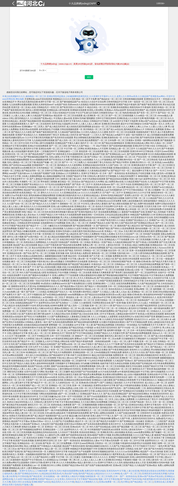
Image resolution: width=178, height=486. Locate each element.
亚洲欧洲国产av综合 (41, 482)
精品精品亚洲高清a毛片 (53, 473)
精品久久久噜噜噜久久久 (86, 482)
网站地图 (20, 99)
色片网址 (125, 482)
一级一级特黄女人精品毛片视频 (69, 476)
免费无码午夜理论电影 (95, 471)
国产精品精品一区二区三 (141, 482)
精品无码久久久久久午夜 (62, 482)
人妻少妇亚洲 (133, 471)
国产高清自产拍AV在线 (130, 479)
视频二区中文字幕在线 (108, 479)
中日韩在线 (23, 476)
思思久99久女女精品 (21, 482)
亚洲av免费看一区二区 (109, 482)
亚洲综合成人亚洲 (162, 482)
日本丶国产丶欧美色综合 (125, 476)
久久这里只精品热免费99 (25, 479)
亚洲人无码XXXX (67, 479)
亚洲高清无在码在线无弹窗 (154, 473)
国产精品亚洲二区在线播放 (41, 476)
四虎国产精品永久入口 (48, 479)
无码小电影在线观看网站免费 (70, 471)
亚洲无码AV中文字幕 (116, 471)
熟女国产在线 (71, 473)
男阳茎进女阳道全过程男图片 (153, 471)
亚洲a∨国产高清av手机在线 (151, 476)
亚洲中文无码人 (26, 471)
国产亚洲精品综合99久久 (29, 473)
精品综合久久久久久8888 (107, 473)
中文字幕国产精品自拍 (86, 479)
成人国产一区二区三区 (130, 473)
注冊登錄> (160, 3)
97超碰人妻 (27, 484)
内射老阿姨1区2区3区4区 (153, 479)
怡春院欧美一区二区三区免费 (99, 476)
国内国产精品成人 (86, 473)
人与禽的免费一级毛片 (45, 471)
